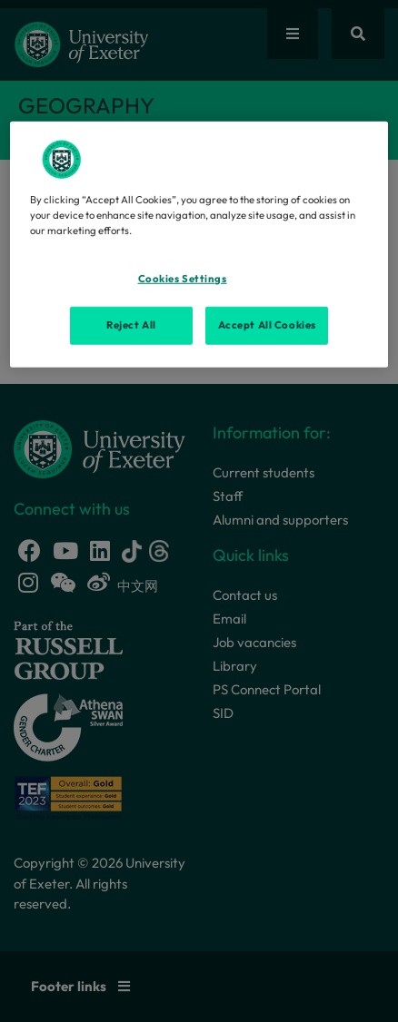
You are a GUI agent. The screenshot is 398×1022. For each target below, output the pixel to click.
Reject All (131, 325)
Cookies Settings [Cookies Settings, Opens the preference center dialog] (182, 278)
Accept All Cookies (267, 325)
